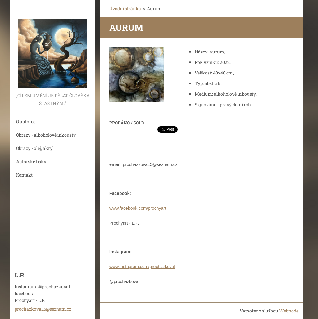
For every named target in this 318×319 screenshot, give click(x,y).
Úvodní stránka (125, 8)
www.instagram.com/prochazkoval (142, 266)
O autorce (25, 121)
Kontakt (24, 175)
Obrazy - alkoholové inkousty (46, 135)
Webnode (288, 311)
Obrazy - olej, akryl (35, 148)
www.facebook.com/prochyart (137, 208)
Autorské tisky (31, 161)
